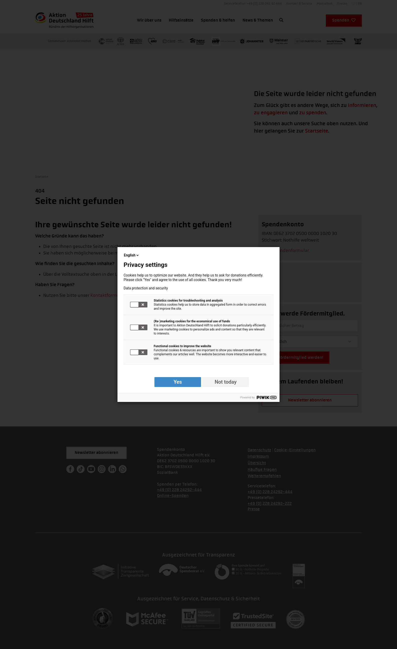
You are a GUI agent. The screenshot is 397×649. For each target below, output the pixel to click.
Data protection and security (146, 288)
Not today (226, 382)
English (132, 255)
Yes (178, 382)
